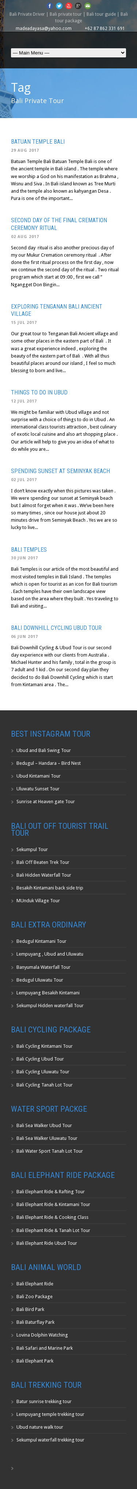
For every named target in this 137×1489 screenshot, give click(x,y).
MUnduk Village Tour (38, 900)
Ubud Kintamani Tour (38, 776)
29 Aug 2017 (25, 150)
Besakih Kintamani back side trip (49, 888)
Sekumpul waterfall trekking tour (50, 1440)
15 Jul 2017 (24, 322)
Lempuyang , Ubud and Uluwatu (49, 954)
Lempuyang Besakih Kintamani (48, 992)
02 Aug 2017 (25, 236)
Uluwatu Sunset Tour (38, 788)
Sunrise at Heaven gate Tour (45, 801)
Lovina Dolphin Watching (42, 1335)
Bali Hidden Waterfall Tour (43, 875)
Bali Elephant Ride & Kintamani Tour (53, 1204)
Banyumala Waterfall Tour (43, 967)
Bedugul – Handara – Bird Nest (48, 763)
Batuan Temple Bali (38, 141)
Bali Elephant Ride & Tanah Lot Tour (53, 1230)
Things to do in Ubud (39, 392)
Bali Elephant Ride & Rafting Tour (50, 1191)
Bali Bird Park (30, 1309)
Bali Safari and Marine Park (44, 1348)
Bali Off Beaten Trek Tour (42, 862)
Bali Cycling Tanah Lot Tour (44, 1085)
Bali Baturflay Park (35, 1322)
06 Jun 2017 (24, 636)
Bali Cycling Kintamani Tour (44, 1046)
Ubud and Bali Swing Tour (43, 750)
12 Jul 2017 (24, 401)
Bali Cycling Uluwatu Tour (42, 1071)
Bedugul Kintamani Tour (41, 941)
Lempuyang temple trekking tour (50, 1414)
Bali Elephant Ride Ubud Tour (46, 1243)
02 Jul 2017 (24, 479)
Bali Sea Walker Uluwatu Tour (46, 1138)
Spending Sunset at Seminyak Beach (60, 471)
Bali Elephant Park (34, 1361)
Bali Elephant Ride (34, 1283)
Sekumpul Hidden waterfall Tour (50, 1005)
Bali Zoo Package (34, 1296)
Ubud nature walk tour (39, 1427)
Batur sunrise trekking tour (44, 1401)
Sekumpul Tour (32, 849)
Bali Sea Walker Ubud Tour (44, 1125)
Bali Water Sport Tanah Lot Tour (49, 1151)
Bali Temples (29, 549)
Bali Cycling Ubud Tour (40, 1059)
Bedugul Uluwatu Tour (39, 980)
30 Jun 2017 (24, 558)
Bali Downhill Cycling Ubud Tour (56, 627)
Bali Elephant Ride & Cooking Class (52, 1217)
